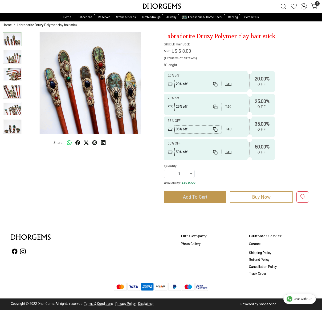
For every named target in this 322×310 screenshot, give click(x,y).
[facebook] (77, 142)
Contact (255, 244)
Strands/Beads (126, 17)
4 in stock (189, 183)
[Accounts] (304, 6)
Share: (58, 143)
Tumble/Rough (152, 17)
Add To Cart (195, 197)
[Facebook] (14, 252)
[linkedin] (103, 142)
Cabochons (85, 17)
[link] (283, 6)
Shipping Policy (260, 253)
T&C (228, 84)
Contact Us (251, 17)
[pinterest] (94, 142)
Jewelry (172, 17)
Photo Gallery (191, 244)
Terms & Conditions (98, 304)
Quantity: (170, 166)
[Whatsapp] (69, 142)
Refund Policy (259, 260)
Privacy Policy (125, 304)
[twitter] (86, 142)
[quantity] (179, 174)
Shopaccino (267, 304)
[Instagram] (23, 252)
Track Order (257, 273)
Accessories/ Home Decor (203, 17)
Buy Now (261, 197)
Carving (234, 17)
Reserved (104, 17)
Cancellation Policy (263, 267)
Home (67, 17)
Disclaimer (146, 304)
